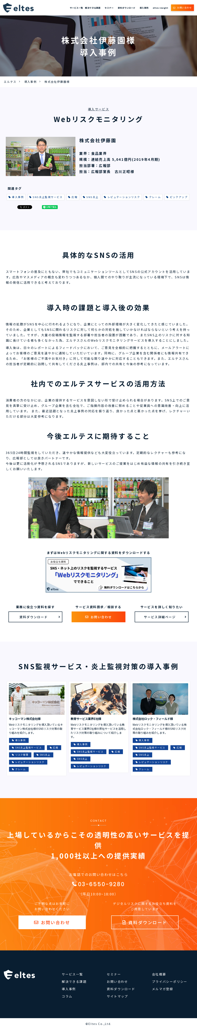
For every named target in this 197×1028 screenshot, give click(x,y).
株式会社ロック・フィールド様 (153, 719)
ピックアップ (177, 197)
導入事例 (144, 7)
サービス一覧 (76, 7)
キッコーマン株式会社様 (25, 719)
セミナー (109, 7)
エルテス (10, 82)
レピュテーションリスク (122, 197)
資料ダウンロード (126, 7)
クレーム (153, 197)
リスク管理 (21, 754)
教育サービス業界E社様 (86, 719)
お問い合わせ (184, 7)
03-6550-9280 (101, 884)
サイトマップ (117, 996)
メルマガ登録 (162, 989)
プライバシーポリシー (169, 981)
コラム (67, 996)
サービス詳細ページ (160, 617)
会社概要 (159, 974)
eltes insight (160, 7)
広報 (73, 197)
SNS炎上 (90, 197)
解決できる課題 (92, 7)
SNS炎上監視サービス (46, 197)
